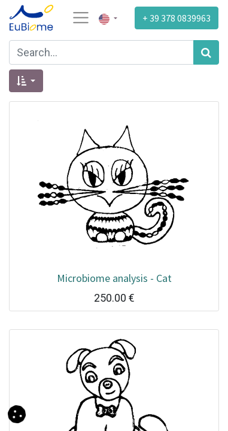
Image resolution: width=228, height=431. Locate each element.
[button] (26, 80)
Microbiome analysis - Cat (114, 278)
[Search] (206, 52)
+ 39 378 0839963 (176, 18)
